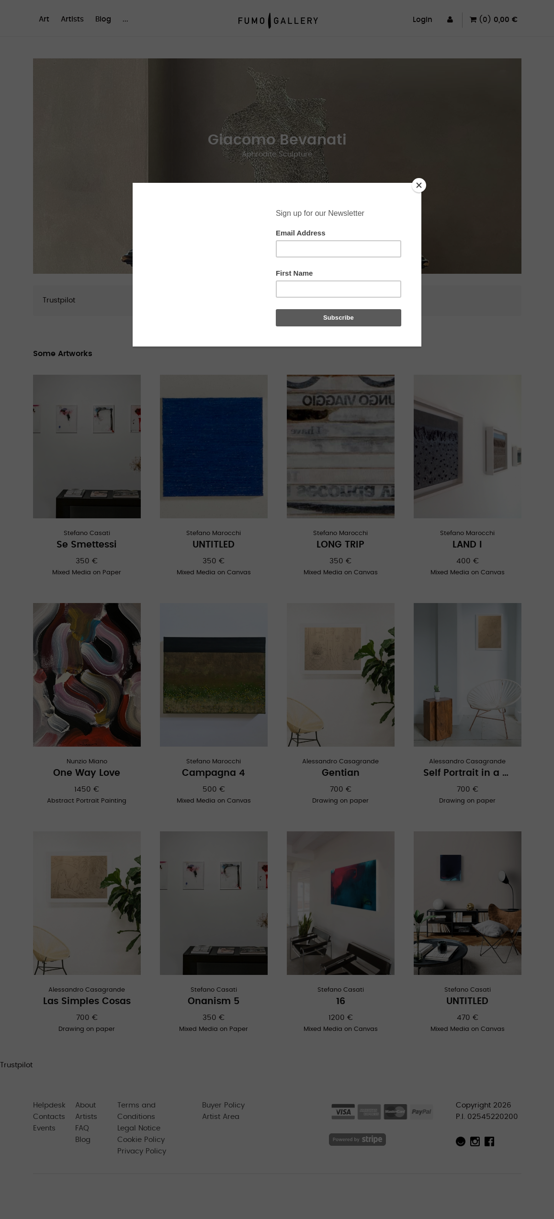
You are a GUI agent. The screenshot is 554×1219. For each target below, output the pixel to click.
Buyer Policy (223, 1105)
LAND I (467, 544)
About (85, 1105)
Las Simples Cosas (87, 1001)
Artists (72, 19)
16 (340, 1001)
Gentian (341, 773)
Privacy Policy (141, 1151)
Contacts (49, 1116)
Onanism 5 (213, 1001)
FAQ (82, 1128)
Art (44, 19)
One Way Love (86, 773)
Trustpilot (59, 300)
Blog (103, 19)
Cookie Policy (141, 1139)
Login (422, 19)
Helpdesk (49, 1105)
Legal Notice (138, 1128)
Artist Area (220, 1116)
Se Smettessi (87, 544)
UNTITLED (213, 544)
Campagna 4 (213, 773)
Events (44, 1128)
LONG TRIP (340, 544)
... (125, 19)
